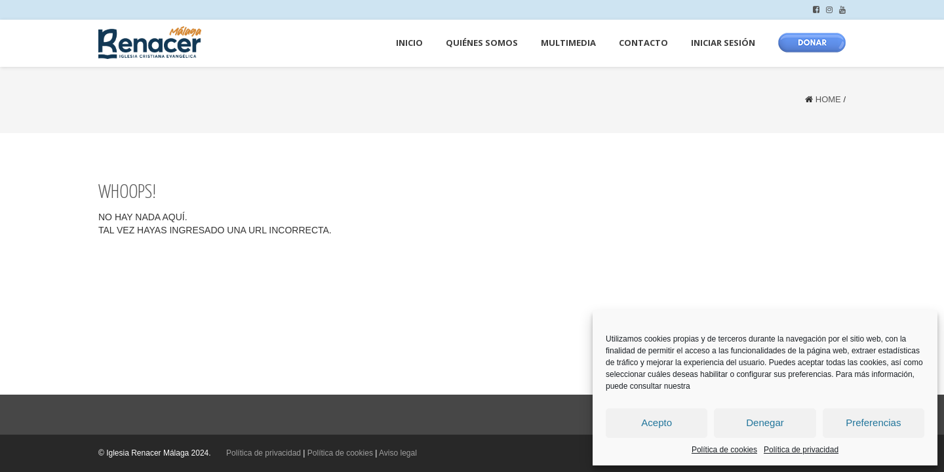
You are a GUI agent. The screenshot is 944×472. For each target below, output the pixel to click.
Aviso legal (398, 453)
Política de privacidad (801, 449)
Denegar (765, 422)
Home (828, 99)
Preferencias (873, 422)
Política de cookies (724, 449)
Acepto (656, 422)
